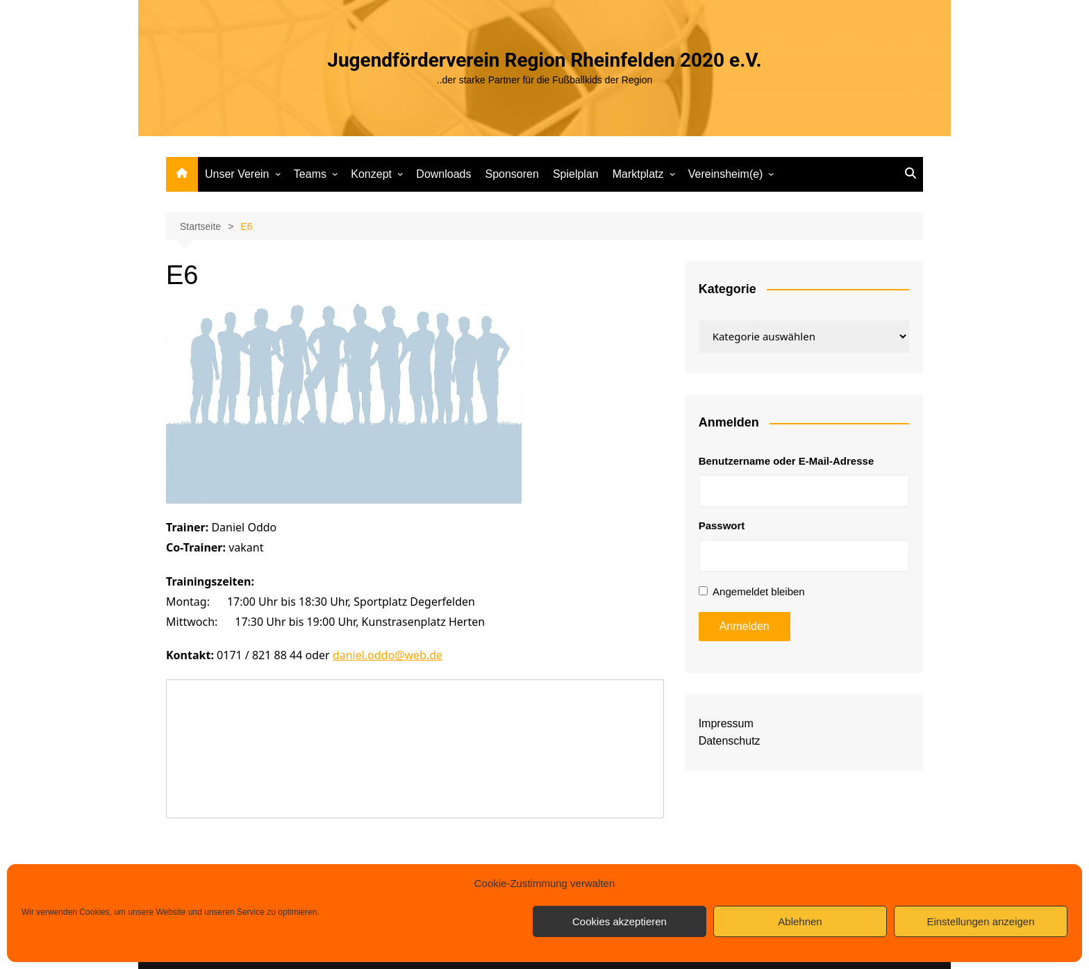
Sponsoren (511, 174)
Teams (310, 174)
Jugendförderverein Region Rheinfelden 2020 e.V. (544, 60)
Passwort (722, 525)
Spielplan (576, 174)
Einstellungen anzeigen (980, 921)
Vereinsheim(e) (725, 174)
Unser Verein (237, 174)
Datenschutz (729, 741)
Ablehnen (800, 921)
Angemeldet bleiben (759, 591)
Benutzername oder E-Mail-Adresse (786, 461)
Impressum (726, 723)
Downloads (443, 174)
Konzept (371, 174)
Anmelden (745, 626)
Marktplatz (638, 174)
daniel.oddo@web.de (387, 655)
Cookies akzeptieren (619, 921)
